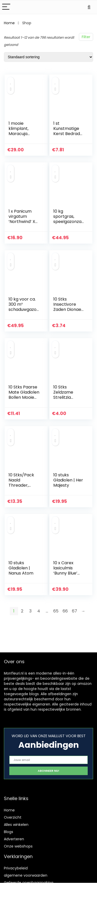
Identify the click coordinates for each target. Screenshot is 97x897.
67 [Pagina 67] (74, 611)
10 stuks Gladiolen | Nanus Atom (21, 568)
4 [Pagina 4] (38, 611)
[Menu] (6, 7)
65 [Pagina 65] (55, 611)
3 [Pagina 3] (30, 611)
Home (9, 23)
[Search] (89, 7)
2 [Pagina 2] (22, 611)
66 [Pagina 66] (65, 611)
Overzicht (12, 817)
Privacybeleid (16, 868)
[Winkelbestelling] (48, 57)
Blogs (8, 831)
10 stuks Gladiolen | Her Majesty (68, 480)
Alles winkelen (16, 824)
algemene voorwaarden (25, 875)
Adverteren (14, 839)
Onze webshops (18, 846)
